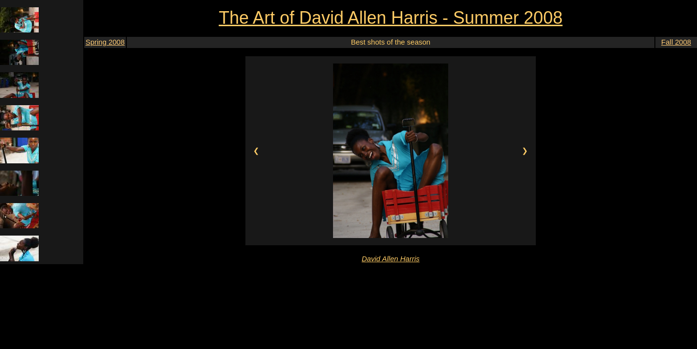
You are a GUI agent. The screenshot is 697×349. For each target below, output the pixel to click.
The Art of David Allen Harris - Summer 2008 (390, 18)
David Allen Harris (390, 258)
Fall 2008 (676, 42)
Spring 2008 (105, 42)
